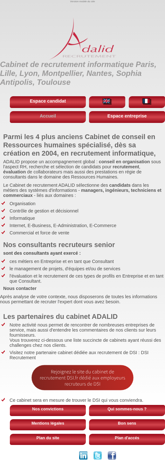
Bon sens (127, 423)
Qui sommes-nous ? (127, 409)
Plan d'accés (127, 437)
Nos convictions (48, 409)
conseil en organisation (124, 161)
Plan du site (48, 437)
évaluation (14, 171)
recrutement (126, 166)
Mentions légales (47, 423)
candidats (120, 185)
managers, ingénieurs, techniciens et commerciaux (82, 193)
